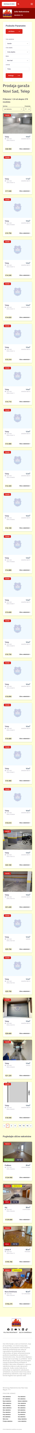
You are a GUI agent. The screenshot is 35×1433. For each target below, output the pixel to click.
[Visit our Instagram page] (12, 1329)
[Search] (18, 4)
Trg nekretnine (21, 1414)
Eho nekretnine (21, 1405)
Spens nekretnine (7, 1407)
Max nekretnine (22, 1412)
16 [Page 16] (27, 1126)
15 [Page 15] (23, 1126)
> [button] (30, 1126)
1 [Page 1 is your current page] (7, 1126)
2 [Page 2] (11, 1126)
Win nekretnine (21, 1407)
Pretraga (14, 75)
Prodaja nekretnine (7, 1421)
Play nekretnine (7, 1412)
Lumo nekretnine (22, 1421)
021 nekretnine (6, 1399)
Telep (9, 69)
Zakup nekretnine (22, 1419)
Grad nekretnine (7, 1396)
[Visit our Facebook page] (8, 1329)
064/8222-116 (18, 15)
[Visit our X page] (19, 1329)
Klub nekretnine (7, 1405)
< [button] (4, 1126)
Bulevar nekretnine (22, 1401)
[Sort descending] (29, 109)
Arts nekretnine (6, 1416)
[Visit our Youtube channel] (16, 1329)
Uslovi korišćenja (25, 1332)
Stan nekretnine (7, 1410)
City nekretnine (21, 1396)
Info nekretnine (21, 1399)
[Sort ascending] (25, 109)
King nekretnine (7, 1414)
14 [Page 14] (20, 1126)
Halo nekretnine (22, 1403)
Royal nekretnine (7, 1401)
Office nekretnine (7, 1403)
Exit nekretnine (21, 1410)
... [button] (17, 1126)
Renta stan (5, 1419)
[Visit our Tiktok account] (26, 1329)
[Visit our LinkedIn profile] (23, 1329)
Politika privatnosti (10, 1332)
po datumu (8, 109)
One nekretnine (21, 1416)
